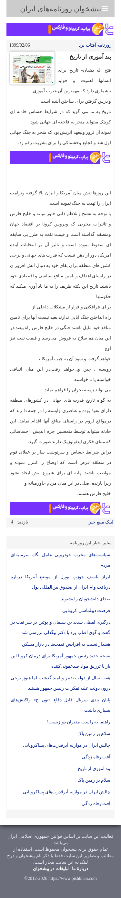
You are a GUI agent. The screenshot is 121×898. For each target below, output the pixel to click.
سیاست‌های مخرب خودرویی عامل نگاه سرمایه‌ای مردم (60, 560)
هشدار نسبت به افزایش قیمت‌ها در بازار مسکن (66, 644)
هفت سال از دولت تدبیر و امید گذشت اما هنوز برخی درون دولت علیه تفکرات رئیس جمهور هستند (60, 683)
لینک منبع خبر (101, 522)
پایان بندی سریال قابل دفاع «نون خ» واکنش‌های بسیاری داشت (60, 705)
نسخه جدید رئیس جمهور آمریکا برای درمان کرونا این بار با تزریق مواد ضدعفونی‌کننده (60, 661)
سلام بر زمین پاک (94, 733)
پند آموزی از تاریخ (94, 768)
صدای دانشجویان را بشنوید (86, 598)
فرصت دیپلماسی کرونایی (86, 610)
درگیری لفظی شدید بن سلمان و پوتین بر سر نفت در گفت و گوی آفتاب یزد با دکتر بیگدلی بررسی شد (60, 627)
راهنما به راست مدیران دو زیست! (78, 722)
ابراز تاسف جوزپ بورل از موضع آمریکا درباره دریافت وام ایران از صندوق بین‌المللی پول (60, 582)
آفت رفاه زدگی (96, 756)
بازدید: (22, 522)
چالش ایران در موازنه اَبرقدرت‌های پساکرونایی (67, 745)
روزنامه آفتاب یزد (95, 45)
